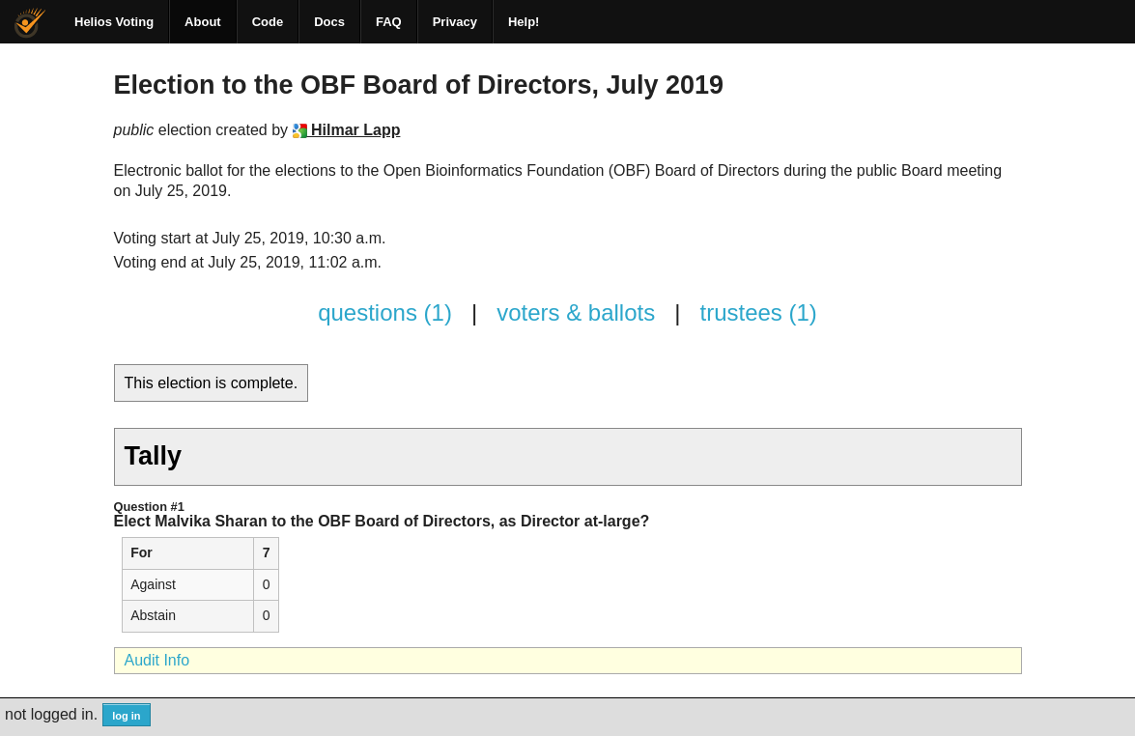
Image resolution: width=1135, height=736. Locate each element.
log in (126, 716)
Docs (329, 21)
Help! (524, 21)
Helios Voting (114, 21)
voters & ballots (576, 312)
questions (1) (385, 312)
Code (268, 21)
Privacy (455, 21)
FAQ (389, 21)
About (202, 21)
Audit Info (157, 660)
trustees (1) (757, 312)
